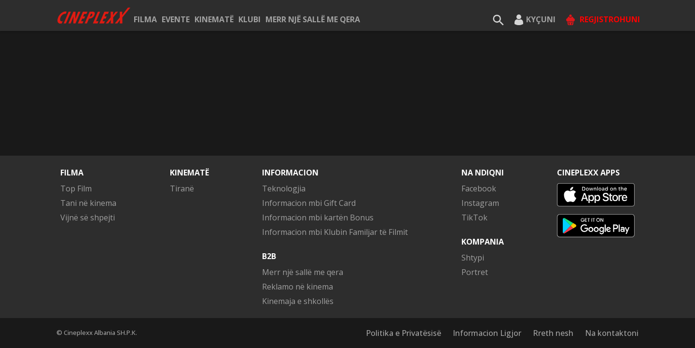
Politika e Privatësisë (403, 333)
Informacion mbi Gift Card (309, 203)
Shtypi (472, 257)
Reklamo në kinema (297, 286)
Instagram (480, 203)
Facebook (478, 188)
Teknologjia (284, 188)
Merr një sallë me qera (312, 19)
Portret (474, 272)
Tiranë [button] (182, 188)
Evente (176, 19)
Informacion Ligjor (487, 333)
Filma (145, 19)
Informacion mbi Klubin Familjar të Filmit (335, 232)
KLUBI (249, 19)
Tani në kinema (88, 203)
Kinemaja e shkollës (298, 301)
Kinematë (214, 19)
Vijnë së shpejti (87, 217)
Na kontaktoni (612, 333)
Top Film (76, 188)
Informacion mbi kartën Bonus (318, 217)
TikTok (474, 217)
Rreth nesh (553, 333)
